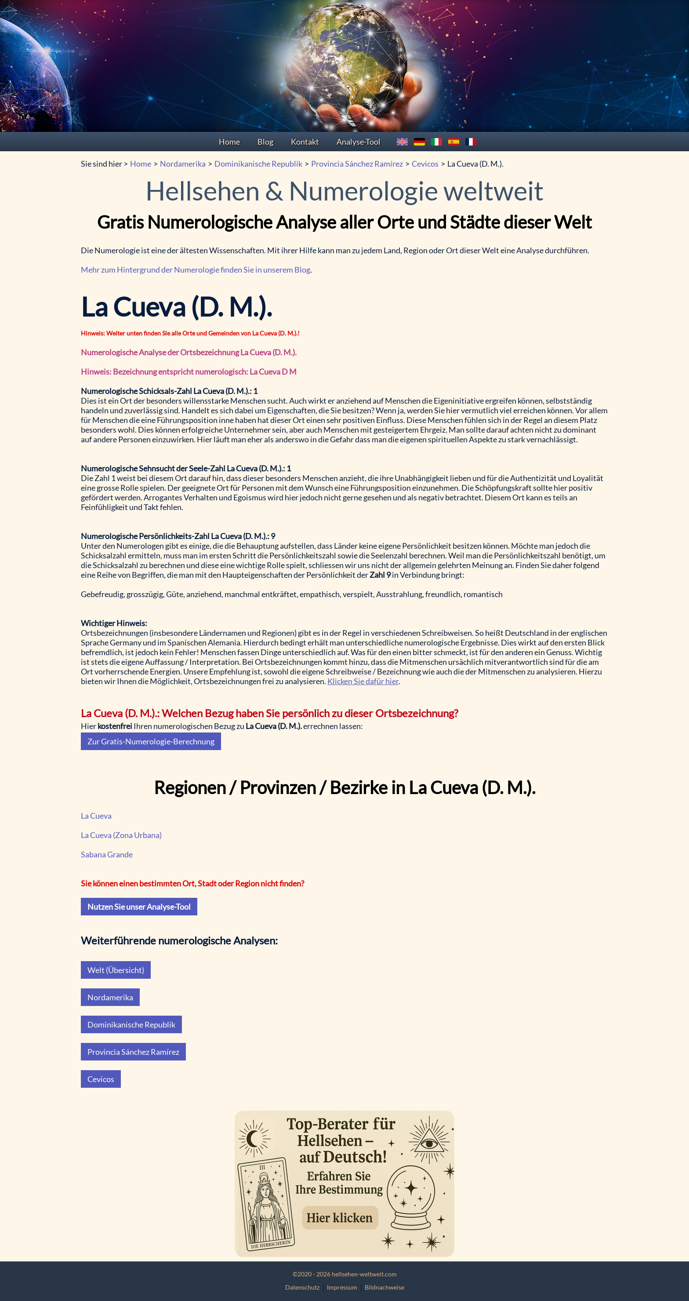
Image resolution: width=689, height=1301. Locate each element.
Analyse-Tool (359, 141)
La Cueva (96, 815)
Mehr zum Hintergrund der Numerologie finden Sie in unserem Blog (195, 269)
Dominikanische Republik (258, 163)
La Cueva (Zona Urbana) (121, 835)
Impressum (342, 1287)
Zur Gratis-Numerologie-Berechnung (150, 741)
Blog (265, 141)
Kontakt (305, 141)
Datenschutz (302, 1287)
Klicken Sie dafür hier (363, 681)
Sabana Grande (107, 854)
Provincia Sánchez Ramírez (357, 163)
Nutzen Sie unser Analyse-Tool (139, 906)
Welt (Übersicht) (115, 970)
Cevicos (425, 163)
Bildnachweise (384, 1287)
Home (229, 141)
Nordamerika (183, 163)
